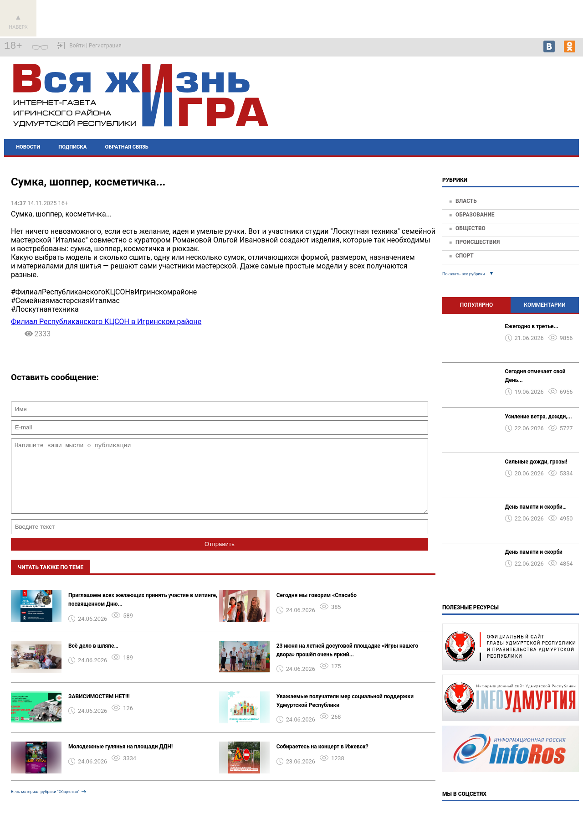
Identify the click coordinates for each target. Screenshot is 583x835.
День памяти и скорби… (536, 507)
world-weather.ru (549, 99)
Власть (466, 201)
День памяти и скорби (534, 552)
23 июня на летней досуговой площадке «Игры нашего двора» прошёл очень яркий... (347, 663)
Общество (470, 228)
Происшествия (477, 242)
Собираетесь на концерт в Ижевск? (322, 760)
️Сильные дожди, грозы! (536, 462)
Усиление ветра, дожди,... (538, 416)
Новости (28, 147)
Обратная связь (126, 147)
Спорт (464, 256)
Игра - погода (549, 91)
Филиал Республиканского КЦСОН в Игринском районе (106, 321)
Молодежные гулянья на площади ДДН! (120, 760)
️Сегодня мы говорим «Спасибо (316, 609)
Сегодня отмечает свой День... (535, 375)
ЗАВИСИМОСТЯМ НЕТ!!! (99, 710)
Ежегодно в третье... (532, 326)
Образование (475, 214)
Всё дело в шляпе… (93, 659)
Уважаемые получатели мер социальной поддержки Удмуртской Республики (345, 714)
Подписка (72, 147)
